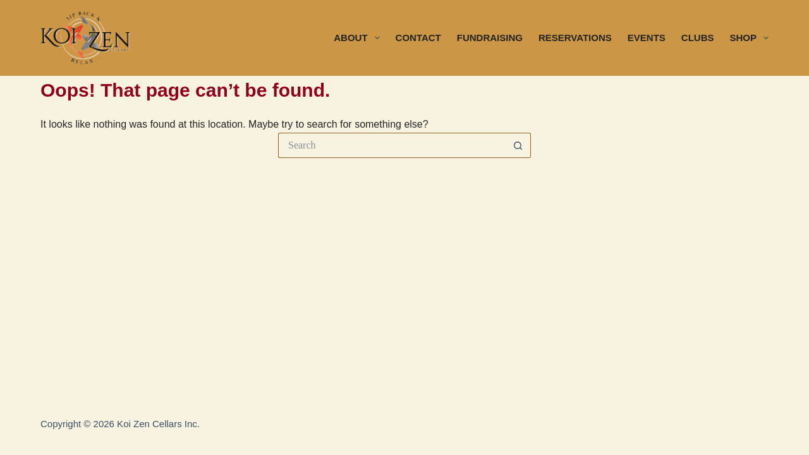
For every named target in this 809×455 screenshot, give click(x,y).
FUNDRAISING (490, 37)
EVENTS (647, 37)
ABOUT (359, 38)
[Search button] (518, 145)
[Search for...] (392, 145)
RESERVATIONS (575, 37)
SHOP (749, 38)
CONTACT (418, 37)
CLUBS (697, 37)
